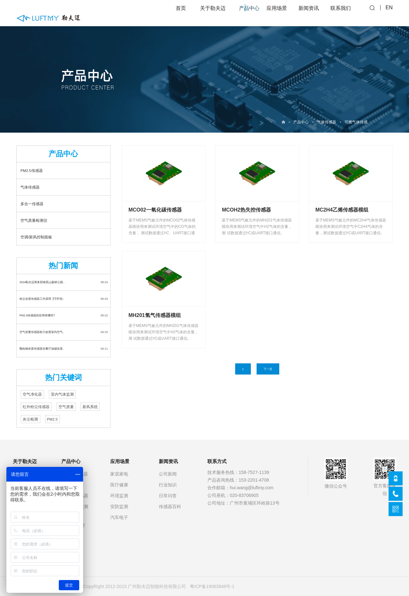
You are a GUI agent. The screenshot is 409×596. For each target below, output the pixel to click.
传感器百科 (170, 506)
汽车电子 (119, 517)
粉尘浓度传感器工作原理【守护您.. (41, 298)
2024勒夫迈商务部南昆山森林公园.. (42, 282)
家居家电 (119, 473)
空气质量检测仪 (33, 220)
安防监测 (119, 506)
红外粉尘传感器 (36, 407)
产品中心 (301, 122)
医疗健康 (119, 484)
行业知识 (168, 484)
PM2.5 (52, 419)
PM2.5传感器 (31, 170)
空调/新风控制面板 (36, 237)
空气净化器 (32, 394)
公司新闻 (168, 473)
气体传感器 (326, 122)
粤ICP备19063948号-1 (212, 586)
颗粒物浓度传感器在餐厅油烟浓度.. (41, 348)
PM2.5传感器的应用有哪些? (37, 315)
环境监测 (119, 495)
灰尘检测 (30, 419)
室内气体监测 (62, 394)
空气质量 (66, 407)
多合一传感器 (31, 204)
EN (389, 13)
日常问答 (168, 495)
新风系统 (90, 407)
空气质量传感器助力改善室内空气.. (41, 332)
